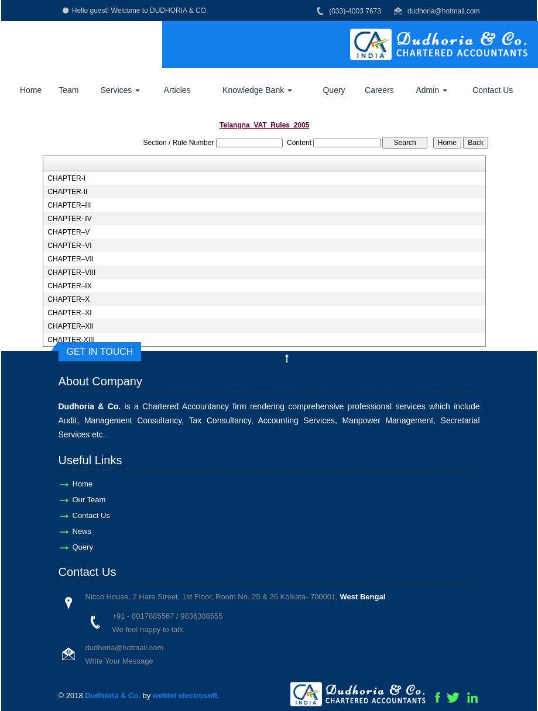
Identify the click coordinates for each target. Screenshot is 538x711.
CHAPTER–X (68, 299)
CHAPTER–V (68, 232)
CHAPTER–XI (69, 313)
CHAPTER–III (69, 205)
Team (68, 90)
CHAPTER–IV (69, 219)
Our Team (89, 499)
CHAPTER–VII (70, 259)
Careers (379, 90)
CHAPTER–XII (70, 326)
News (82, 531)
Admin (431, 90)
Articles (177, 90)
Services (121, 90)
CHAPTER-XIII (70, 340)
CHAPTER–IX (69, 286)
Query (334, 90)
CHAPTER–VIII (71, 272)
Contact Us (492, 90)
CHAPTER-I (66, 178)
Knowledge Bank (257, 90)
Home (31, 90)
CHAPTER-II (67, 192)
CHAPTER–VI (69, 245)
